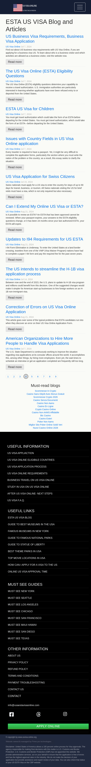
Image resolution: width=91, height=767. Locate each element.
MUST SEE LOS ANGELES (23, 604)
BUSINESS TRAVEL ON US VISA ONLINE (30, 480)
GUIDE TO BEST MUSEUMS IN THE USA (31, 524)
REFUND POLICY (18, 669)
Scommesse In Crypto (45, 391)
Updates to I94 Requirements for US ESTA (44, 239)
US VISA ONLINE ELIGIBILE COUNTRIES (30, 460)
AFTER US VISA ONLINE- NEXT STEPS (29, 493)
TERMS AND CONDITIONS (23, 676)
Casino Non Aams (45, 403)
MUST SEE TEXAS (18, 638)
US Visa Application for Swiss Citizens (40, 176)
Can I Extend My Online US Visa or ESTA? (44, 206)
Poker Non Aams (45, 421)
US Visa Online (13, 46)
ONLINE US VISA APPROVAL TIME (28, 571)
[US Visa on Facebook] (11, 715)
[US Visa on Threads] (38, 715)
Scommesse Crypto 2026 (45, 397)
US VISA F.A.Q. (16, 500)
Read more (15, 61)
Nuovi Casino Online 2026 (45, 428)
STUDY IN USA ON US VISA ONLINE (28, 487)
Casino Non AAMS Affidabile (45, 412)
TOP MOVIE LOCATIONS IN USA (26, 558)
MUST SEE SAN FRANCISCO (24, 618)
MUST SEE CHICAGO (20, 611)
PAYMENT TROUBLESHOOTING (26, 682)
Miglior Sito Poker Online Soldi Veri (45, 425)
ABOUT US (14, 655)
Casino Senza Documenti (45, 400)
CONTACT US (16, 689)
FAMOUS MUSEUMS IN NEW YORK (28, 531)
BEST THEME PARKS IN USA (24, 551)
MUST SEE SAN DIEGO (21, 631)
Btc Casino (45, 415)
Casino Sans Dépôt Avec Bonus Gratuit (45, 394)
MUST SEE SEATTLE (20, 598)
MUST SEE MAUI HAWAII (22, 625)
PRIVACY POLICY (18, 662)
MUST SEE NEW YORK (21, 591)
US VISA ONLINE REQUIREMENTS (27, 473)
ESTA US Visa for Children (30, 108)
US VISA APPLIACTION (20, 453)
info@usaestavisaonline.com (23, 705)
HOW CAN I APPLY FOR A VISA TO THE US (32, 565)
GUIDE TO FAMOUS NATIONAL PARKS (30, 538)
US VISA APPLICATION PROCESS (26, 466)
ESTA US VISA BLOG (20, 517)
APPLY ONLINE (48, 726)
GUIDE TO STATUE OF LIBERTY (26, 544)
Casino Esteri (45, 418)
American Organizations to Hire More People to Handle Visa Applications (39, 341)
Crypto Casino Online (45, 409)
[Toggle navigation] (79, 7)
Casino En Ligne (46, 406)
